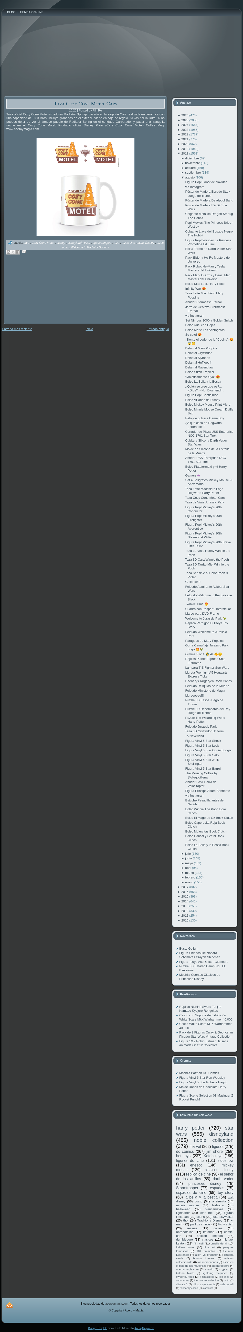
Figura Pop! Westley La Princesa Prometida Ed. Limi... (208, 242)
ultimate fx (182, 1284)
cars (27, 242)
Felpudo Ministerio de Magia (205, 690)
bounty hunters (203, 1258)
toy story (225, 1192)
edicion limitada (210, 1236)
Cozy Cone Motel (43, 242)
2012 (185, 911)
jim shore (214, 1151)
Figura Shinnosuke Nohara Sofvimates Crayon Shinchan (199, 955)
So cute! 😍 (193, 334)
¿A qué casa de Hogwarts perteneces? (203, 425)
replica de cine (198, 1174)
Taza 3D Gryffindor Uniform (204, 731)
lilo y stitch (225, 1224)
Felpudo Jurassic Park (201, 726)
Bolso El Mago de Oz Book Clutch (209, 818)
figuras (217, 1146)
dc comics (185, 1151)
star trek (207, 1213)
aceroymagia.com (187, 1269)
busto (198, 1201)
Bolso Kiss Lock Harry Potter (205, 284)
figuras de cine (190, 1160)
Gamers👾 (192, 475)
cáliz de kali (226, 1284)
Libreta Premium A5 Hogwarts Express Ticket (206, 674)
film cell (198, 1243)
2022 (185, 134)
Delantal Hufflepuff (198, 362)
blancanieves (214, 1209)
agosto (190, 177)
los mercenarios (208, 1262)
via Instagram (194, 187)
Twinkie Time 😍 (196, 604)
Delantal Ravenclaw (199, 367)
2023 (185, 130)
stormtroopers (220, 1265)
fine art (209, 1247)
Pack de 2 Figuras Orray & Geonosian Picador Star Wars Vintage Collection (206, 1034)
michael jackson (189, 1288)
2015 (185, 896)
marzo (190, 873)
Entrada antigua (158, 329)
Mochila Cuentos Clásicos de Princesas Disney (199, 976)
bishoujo (218, 1205)
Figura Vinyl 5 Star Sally (202, 755)
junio (189, 858)
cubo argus (182, 1280)
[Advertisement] (40, 292)
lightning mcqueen (215, 1273)
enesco (196, 1165)
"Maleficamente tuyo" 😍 (202, 377)
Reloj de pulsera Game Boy (204, 418)
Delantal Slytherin (197, 358)
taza (117, 242)
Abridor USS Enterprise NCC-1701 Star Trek (206, 460)
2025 (185, 120)
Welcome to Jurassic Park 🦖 (206, 618)
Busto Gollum (188, 948)
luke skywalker (223, 1217)
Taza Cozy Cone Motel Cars (85, 103)
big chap (225, 1277)
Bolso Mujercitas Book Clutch (205, 831)
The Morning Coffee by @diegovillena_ (201, 775)
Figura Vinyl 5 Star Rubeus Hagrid (203, 1082)
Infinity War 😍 (195, 288)
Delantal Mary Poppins (201, 348)
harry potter (190, 1128)
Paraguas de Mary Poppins (204, 641)
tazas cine (129, 242)
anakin (209, 1269)
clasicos (207, 1239)
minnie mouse (187, 1205)
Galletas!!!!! (193, 582)
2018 (185, 153)
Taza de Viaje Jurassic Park (204, 502)
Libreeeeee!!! (194, 695)
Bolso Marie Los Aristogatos (204, 330)
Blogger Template (97, 1328)
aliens (200, 1217)
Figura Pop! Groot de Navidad (206, 182)
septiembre (193, 172)
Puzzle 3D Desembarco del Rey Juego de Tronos (207, 711)
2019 (185, 149)
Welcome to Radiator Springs (90, 247)
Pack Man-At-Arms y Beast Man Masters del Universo (207, 277)
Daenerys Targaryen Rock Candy (208, 681)
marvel (195, 1146)
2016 (185, 892)
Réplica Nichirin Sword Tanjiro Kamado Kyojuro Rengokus (200, 1008)
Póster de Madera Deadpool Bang (209, 200)
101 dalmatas (205, 1251)
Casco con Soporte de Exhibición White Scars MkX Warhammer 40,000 (205, 1017)
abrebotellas (184, 1232)
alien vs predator (206, 1254)
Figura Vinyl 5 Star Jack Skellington (202, 762)
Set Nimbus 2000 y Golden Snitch (209, 320)
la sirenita (218, 1201)
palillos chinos (200, 1224)
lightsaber (183, 1213)
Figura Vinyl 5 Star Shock (203, 741)
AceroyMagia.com (144, 1328)
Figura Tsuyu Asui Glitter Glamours (203, 962)
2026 (185, 115)
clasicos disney (219, 1170)
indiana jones (185, 1247)
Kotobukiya (213, 1156)
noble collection (213, 1140)
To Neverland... (195, 736)
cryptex (224, 1269)
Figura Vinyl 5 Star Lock (202, 745)
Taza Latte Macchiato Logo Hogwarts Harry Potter (204, 491)
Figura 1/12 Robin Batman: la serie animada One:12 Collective (203, 1043)
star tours (207, 1288)
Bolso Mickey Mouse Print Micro (207, 404)
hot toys (183, 1156)
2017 (185, 887)
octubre (191, 168)
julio (188, 853)
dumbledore (184, 1239)
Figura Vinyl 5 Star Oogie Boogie (208, 750)
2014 (185, 901)
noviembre (193, 163)
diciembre (192, 158)
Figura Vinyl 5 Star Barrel (203, 768)
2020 (185, 144)
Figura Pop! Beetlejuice (201, 395)
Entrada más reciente (17, 329)
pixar (87, 242)
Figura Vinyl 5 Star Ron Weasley (202, 1077)
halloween (183, 1209)
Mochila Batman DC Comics (199, 1073)
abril (188, 868)
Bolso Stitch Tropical (199, 372)
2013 (185, 906)
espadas (217, 1188)
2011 (185, 915)
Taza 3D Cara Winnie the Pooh (207, 559)
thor (186, 1220)
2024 (185, 125)
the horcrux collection (206, 1280)
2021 (185, 139)
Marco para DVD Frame (202, 613)
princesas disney (204, 1183)
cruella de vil (219, 1243)
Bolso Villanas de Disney (202, 400)
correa (217, 1228)
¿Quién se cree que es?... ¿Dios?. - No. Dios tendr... (204, 388)
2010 (185, 920)
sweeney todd (185, 1276)
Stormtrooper (187, 1188)
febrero (190, 877)
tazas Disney (146, 242)
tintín (227, 1280)
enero (189, 882)
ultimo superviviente (204, 1284)
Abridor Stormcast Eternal (203, 302)
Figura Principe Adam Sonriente (207, 791)
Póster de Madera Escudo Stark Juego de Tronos (207, 193)
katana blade (185, 1273)
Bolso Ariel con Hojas (200, 325)
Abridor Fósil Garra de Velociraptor (200, 784)
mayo (189, 863)
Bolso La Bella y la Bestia (203, 381)
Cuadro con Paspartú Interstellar (208, 609)
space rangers (102, 242)
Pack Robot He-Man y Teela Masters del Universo (205, 268)
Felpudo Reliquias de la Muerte (207, 686)
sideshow (225, 1160)
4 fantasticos (207, 1277)
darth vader (223, 1179)
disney (61, 242)
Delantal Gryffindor (198, 353)
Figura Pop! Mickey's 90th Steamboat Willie (203, 535)
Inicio (89, 329)
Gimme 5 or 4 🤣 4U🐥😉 (203, 654)
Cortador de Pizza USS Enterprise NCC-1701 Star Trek (209, 433)
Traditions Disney (209, 1220)
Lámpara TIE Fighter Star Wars (207, 667)
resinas (192, 1228)
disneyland (75, 242)
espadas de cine (191, 1192)
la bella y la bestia (201, 1197)
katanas (208, 1232)
